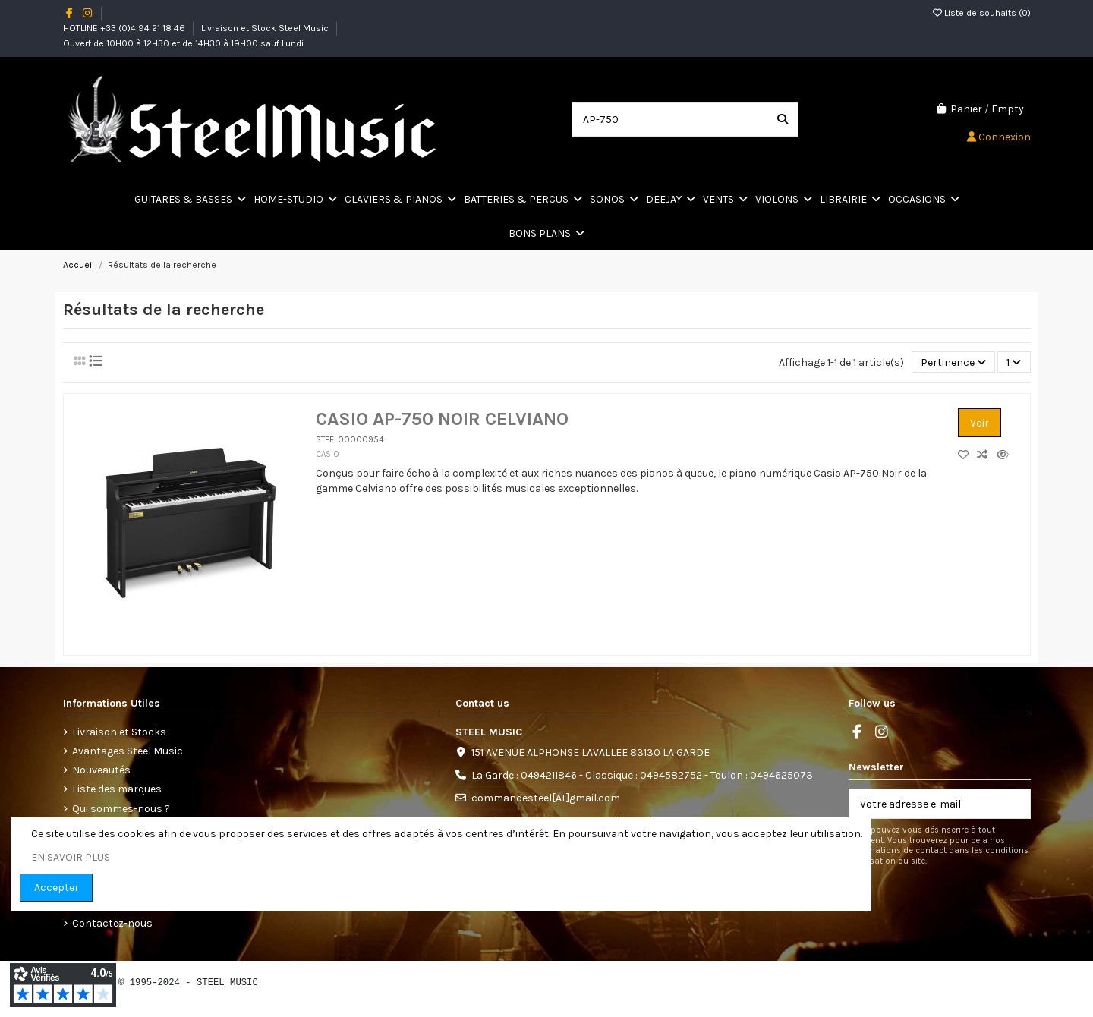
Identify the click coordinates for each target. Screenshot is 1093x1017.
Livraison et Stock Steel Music (266, 28)
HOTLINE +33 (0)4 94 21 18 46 (125, 28)
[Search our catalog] (782, 119)
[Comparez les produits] (986, 455)
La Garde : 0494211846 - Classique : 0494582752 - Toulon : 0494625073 (642, 775)
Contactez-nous (112, 923)
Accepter (56, 887)
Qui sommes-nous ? (121, 808)
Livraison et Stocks (119, 732)
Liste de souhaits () (982, 13)
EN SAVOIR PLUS (70, 857)
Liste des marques (117, 788)
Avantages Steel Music (127, 751)
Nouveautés (101, 770)
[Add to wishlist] (967, 455)
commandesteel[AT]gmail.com (545, 798)
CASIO (327, 454)
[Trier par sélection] (953, 362)
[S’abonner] (1014, 803)
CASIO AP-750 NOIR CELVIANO (442, 419)
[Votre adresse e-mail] (924, 803)
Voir (979, 423)
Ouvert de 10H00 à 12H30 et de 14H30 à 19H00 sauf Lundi (183, 43)
